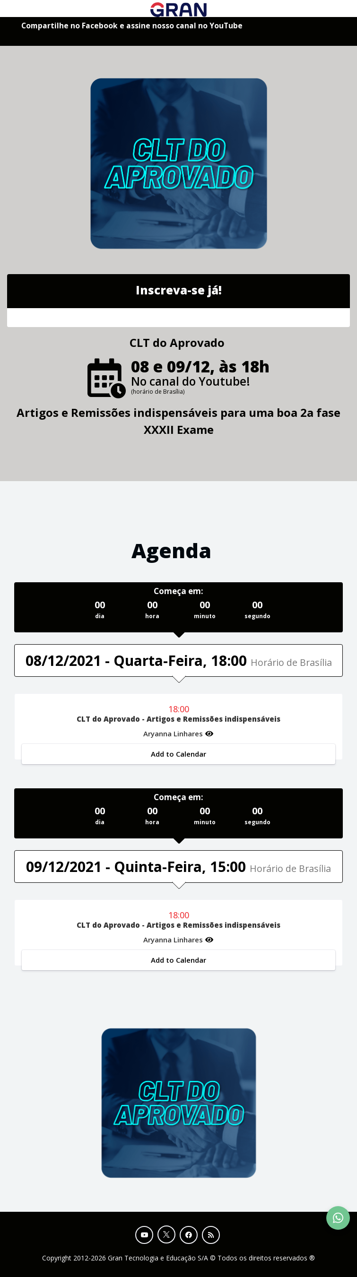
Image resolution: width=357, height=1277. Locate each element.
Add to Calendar (178, 754)
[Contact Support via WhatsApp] (338, 1218)
